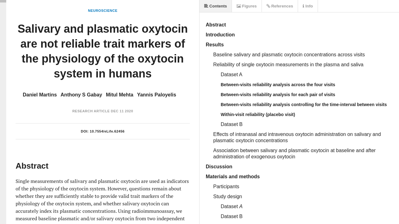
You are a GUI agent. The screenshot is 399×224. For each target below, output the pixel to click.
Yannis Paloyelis (156, 94)
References (280, 6)
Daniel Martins (40, 94)
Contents (215, 6)
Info (308, 6)
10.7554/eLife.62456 (107, 131)
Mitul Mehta (119, 94)
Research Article (91, 111)
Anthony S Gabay (81, 94)
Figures (247, 6)
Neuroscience (103, 10)
